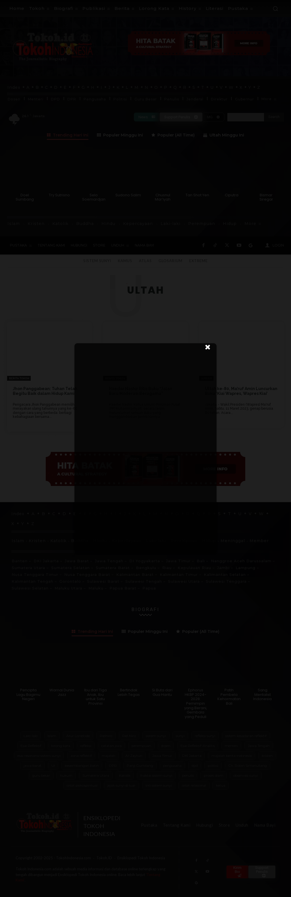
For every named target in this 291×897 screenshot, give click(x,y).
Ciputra (231, 195)
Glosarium (170, 260)
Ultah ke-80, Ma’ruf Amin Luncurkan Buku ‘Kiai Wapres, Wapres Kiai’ (241, 391)
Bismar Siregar (266, 197)
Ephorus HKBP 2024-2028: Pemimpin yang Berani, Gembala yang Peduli (195, 703)
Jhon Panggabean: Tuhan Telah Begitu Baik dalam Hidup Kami (45, 391)
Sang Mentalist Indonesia (262, 694)
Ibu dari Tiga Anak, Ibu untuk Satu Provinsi (95, 696)
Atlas (145, 260)
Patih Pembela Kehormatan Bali (229, 696)
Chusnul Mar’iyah (163, 197)
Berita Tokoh (19, 378)
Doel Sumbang (25, 197)
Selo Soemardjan (93, 197)
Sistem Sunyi (97, 260)
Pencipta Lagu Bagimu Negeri (28, 694)
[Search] (274, 117)
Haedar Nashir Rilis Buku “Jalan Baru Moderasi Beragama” (140, 391)
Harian (206, 378)
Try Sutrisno (59, 195)
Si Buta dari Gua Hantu (162, 692)
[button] (275, 8)
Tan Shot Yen (197, 195)
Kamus (125, 260)
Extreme (198, 260)
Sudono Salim (128, 195)
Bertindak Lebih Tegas (129, 692)
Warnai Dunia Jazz (61, 692)
